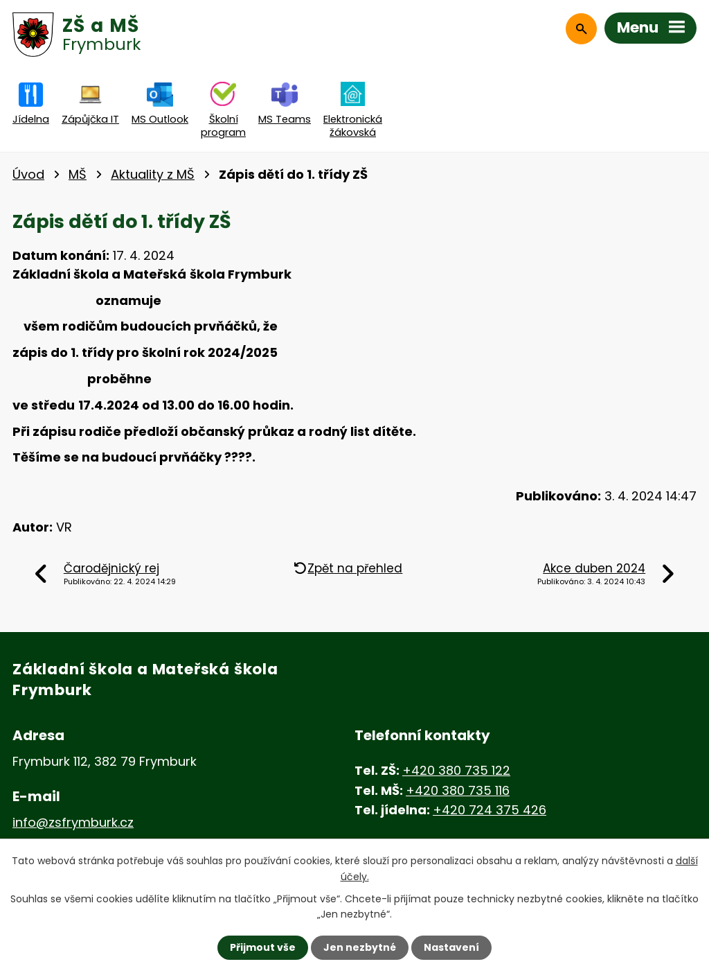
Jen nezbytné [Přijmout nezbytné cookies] (359, 947)
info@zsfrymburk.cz (73, 822)
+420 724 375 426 (489, 809)
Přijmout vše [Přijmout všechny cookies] (263, 947)
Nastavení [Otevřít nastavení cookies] (451, 947)
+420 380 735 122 (456, 770)
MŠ (78, 174)
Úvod (28, 174)
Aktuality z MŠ (153, 174)
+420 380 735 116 (458, 790)
